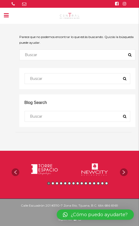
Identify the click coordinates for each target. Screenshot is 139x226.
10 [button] (85, 183)
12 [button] (94, 183)
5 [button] (65, 183)
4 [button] (61, 183)
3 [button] (57, 183)
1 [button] (48, 183)
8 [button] (77, 183)
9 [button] (81, 183)
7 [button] (73, 183)
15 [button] (106, 183)
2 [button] (52, 183)
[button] (15, 172)
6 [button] (69, 183)
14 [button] (102, 183)
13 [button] (98, 183)
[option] (44, 169)
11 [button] (90, 183)
